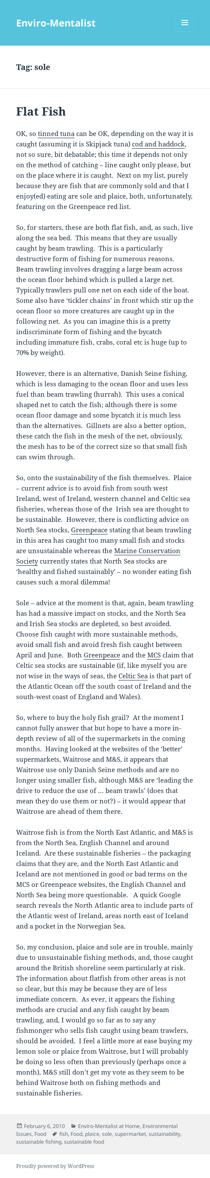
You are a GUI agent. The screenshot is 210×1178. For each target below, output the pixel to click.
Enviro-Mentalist (56, 22)
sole (107, 1134)
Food (40, 1134)
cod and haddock (158, 143)
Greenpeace (89, 529)
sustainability (164, 1134)
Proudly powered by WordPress (55, 1166)
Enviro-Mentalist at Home (109, 1126)
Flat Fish (41, 111)
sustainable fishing (38, 1141)
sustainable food (84, 1141)
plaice (92, 1134)
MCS (154, 654)
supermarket (130, 1134)
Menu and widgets (185, 31)
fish (63, 1134)
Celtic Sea (133, 675)
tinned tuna (56, 133)
